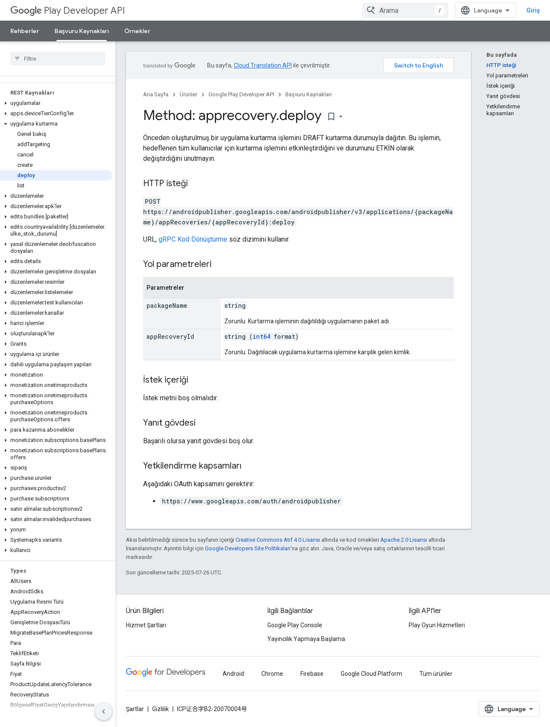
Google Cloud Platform (371, 673)
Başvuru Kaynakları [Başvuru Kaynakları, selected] (82, 31)
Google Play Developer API (241, 94)
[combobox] (405, 10)
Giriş (533, 10)
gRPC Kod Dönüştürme (193, 239)
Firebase (312, 673)
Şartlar (135, 709)
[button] (56, 103)
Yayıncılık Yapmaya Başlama (306, 638)
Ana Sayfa (155, 94)
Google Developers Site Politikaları (247, 548)
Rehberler (24, 31)
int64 (261, 336)
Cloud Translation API (263, 65)
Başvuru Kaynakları (308, 94)
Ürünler (188, 94)
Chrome (272, 673)
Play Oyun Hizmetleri (437, 625)
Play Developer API (67, 10)
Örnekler (137, 31)
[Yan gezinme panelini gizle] (103, 711)
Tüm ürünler (435, 673)
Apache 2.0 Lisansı (403, 540)
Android (233, 673)
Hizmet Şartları (146, 625)
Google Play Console (294, 625)
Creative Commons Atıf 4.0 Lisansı (277, 540)
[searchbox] (57, 58)
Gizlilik (160, 709)
